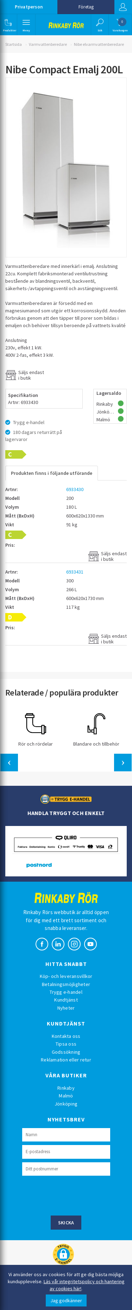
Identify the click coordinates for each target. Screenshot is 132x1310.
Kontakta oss (66, 1036)
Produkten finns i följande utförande (51, 473)
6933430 (74, 489)
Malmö (66, 1095)
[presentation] (75, 1194)
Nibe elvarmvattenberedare (99, 44)
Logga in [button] (123, 7)
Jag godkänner (66, 1300)
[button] (8, 24)
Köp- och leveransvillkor (66, 976)
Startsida (13, 44)
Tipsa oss (66, 1044)
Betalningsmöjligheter (66, 984)
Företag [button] (86, 7)
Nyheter (66, 1008)
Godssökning (66, 1052)
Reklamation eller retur (66, 1060)
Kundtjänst (66, 1000)
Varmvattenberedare (48, 44)
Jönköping (66, 1104)
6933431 (74, 572)
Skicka (66, 1222)
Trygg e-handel (66, 992)
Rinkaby (66, 1088)
